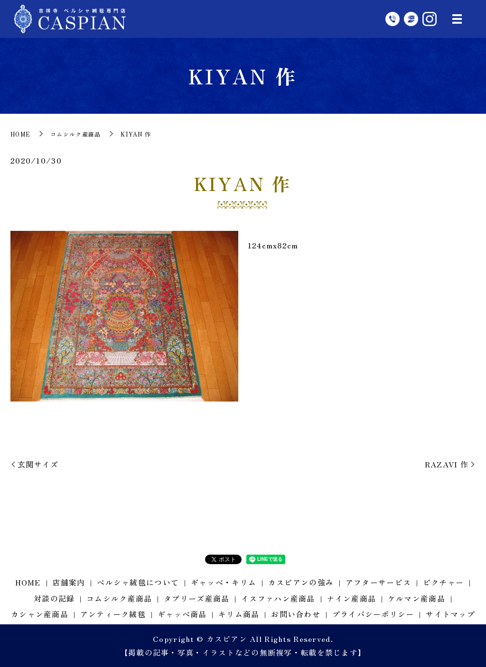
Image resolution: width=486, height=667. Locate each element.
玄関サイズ (38, 464)
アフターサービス (378, 582)
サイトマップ (450, 614)
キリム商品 (238, 614)
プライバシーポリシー (373, 614)
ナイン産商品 (351, 598)
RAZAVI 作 (446, 464)
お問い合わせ (295, 614)
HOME (20, 134)
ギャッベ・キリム (223, 582)
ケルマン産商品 (416, 598)
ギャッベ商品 (182, 614)
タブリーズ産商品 (196, 598)
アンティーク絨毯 (113, 614)
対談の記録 (54, 598)
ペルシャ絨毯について (138, 582)
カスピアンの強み (301, 582)
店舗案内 (68, 582)
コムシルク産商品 (75, 134)
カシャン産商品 (39, 614)
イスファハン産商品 (278, 598)
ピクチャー (443, 582)
